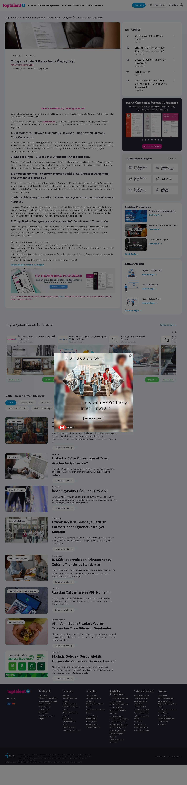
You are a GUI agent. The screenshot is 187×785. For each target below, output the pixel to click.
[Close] (130, 355)
